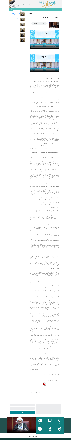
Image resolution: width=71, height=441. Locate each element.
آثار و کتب (36, 9)
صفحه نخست (59, 9)
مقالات (47, 9)
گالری (22, 9)
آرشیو (33, 436)
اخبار (54, 9)
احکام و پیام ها (42, 9)
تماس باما (30, 436)
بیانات (51, 9)
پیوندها (41, 436)
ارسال (22, 412)
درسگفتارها (31, 9)
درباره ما (36, 436)
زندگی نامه (26, 9)
